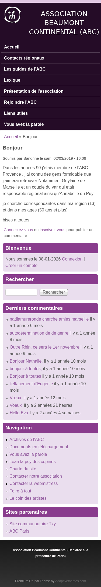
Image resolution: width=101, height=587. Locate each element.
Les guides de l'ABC (25, 69)
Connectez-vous (18, 229)
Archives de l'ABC (26, 439)
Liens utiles (16, 113)
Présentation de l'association (34, 91)
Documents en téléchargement (38, 446)
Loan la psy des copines (32, 461)
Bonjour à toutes (25, 376)
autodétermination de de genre (39, 333)
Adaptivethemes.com (70, 581)
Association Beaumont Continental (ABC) (64, 23)
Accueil (11, 47)
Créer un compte (21, 265)
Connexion (71, 259)
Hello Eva (19, 413)
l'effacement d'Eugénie (31, 383)
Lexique (12, 80)
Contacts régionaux (24, 58)
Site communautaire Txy (32, 524)
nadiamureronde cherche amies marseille (49, 319)
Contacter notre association (35, 476)
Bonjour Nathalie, (26, 361)
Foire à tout (20, 491)
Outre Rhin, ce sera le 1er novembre (44, 347)
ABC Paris (19, 531)
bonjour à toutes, (26, 368)
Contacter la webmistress (33, 483)
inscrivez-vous (52, 229)
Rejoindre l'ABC (20, 102)
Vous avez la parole (24, 124)
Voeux (16, 405)
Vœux (16, 397)
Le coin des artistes (28, 498)
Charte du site (22, 469)
